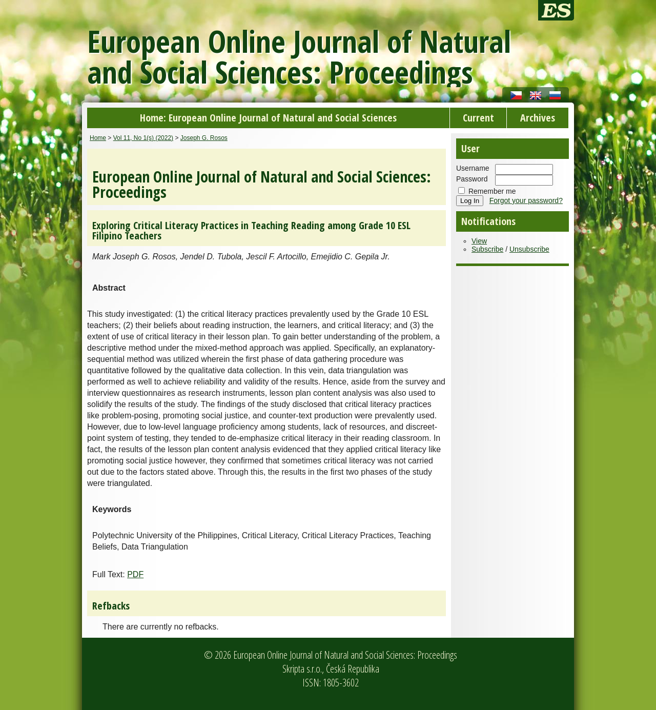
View (479, 241)
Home (98, 137)
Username (472, 168)
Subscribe (487, 249)
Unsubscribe (529, 249)
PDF (135, 574)
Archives (537, 118)
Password (471, 179)
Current (478, 118)
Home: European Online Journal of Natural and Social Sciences (268, 118)
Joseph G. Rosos (204, 137)
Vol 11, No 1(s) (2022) (143, 137)
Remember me (492, 191)
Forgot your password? (526, 200)
